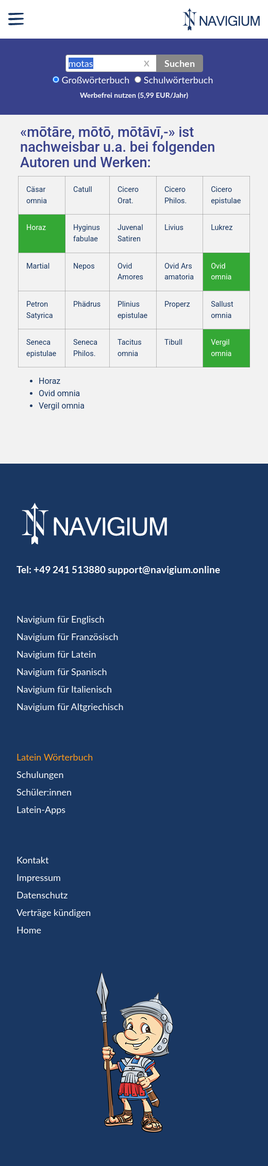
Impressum (38, 877)
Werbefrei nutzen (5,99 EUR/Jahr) (134, 95)
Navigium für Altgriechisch (69, 706)
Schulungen (39, 774)
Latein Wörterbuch (54, 757)
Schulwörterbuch (178, 79)
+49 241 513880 (70, 569)
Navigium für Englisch (60, 619)
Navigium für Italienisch (64, 689)
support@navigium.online (164, 569)
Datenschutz (42, 894)
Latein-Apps (40, 809)
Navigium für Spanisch (61, 671)
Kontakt (32, 859)
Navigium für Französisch (67, 636)
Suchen (179, 63)
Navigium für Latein (56, 654)
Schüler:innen (44, 792)
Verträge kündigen (53, 912)
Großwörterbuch (96, 79)
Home (28, 929)
